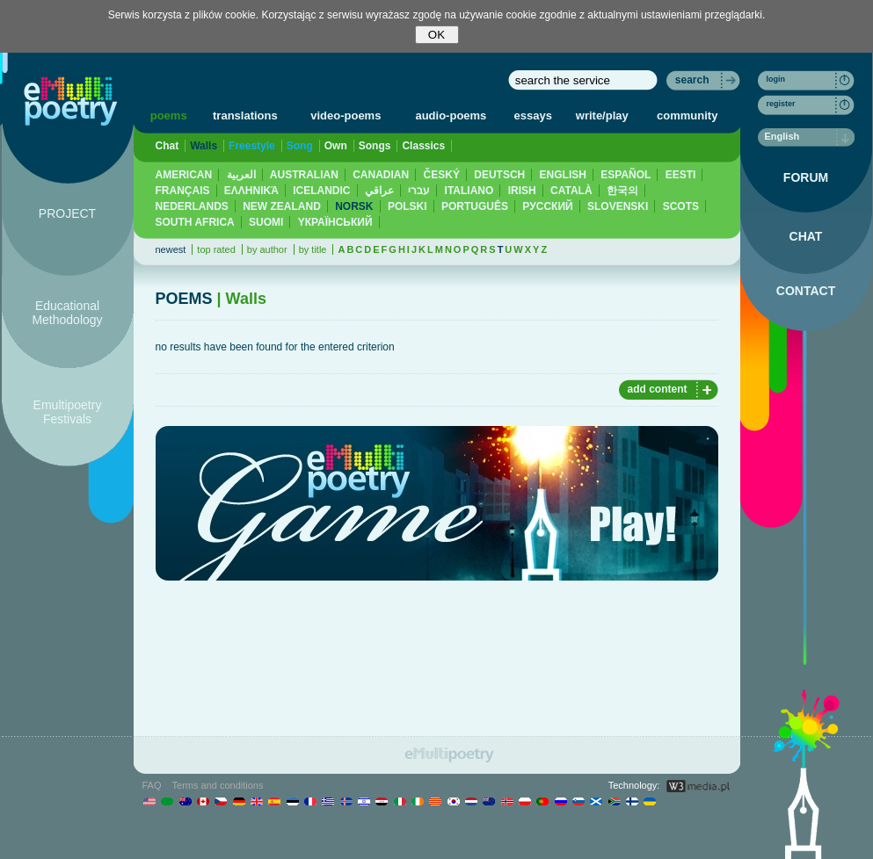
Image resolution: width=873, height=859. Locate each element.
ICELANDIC (321, 190)
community (687, 115)
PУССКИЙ (547, 206)
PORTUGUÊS (474, 206)
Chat (167, 146)
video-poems (345, 115)
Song (300, 146)
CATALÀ (571, 190)
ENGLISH (563, 175)
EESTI (681, 175)
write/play (602, 115)
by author (267, 249)
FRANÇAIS (183, 190)
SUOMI (266, 222)
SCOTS (681, 206)
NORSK (354, 206)
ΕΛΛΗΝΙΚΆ (251, 190)
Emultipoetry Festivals (67, 412)
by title (313, 249)
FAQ (152, 785)
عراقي (379, 190)
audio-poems (450, 115)
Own (335, 146)
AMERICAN (184, 175)
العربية (241, 175)
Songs (375, 146)
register (781, 103)
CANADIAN (381, 175)
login (776, 79)
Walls (203, 146)
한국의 (622, 190)
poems (168, 115)
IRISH (522, 190)
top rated (216, 249)
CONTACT (805, 291)
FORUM (805, 177)
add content (657, 389)
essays (533, 115)
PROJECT (67, 213)
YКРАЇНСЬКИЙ (335, 222)
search (692, 80)
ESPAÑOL (625, 175)
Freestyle (252, 146)
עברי (419, 190)
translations (245, 115)
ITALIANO (469, 190)
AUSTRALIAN (304, 175)
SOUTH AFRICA (195, 222)
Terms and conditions (218, 785)
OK (436, 34)
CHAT (806, 236)
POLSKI (407, 206)
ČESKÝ (442, 175)
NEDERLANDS (192, 206)
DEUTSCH (499, 175)
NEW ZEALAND (282, 206)
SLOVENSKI (617, 206)
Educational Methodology (67, 313)
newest (171, 249)
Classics (423, 146)
